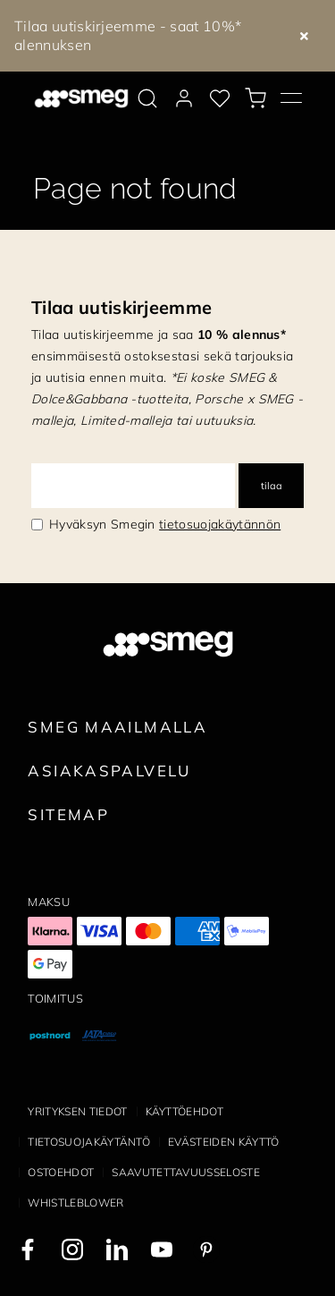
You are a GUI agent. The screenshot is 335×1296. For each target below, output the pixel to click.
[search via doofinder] (147, 98)
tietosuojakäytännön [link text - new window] (220, 524)
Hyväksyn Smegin (165, 524)
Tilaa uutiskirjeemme (121, 307)
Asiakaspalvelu (109, 770)
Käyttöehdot (185, 1111)
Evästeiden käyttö (223, 1141)
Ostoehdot (61, 1172)
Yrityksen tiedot (77, 1111)
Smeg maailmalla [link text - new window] (117, 726)
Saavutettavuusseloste (186, 1172)
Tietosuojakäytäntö (89, 1141)
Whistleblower (75, 1202)
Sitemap (68, 814)
